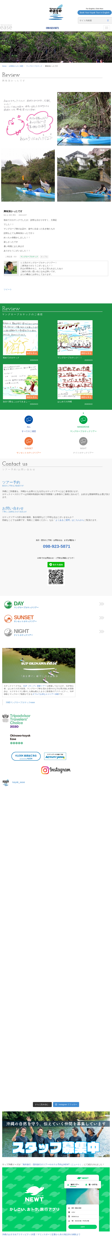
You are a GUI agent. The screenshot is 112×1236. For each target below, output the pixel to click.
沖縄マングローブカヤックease (20, 702)
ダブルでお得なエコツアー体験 (45, 694)
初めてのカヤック (11, 357)
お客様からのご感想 (16, 66)
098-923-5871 (52, 28)
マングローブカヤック (34, 66)
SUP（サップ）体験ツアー (35, 686)
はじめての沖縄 (64, 401)
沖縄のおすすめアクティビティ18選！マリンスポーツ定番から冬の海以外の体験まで (41, 1234)
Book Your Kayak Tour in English (94, 12)
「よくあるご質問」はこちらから (68, 520)
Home (4, 66)
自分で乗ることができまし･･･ (17, 401)
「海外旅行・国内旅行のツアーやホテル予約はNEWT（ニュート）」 (52, 1164)
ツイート (8, 289)
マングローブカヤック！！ (69, 357)
